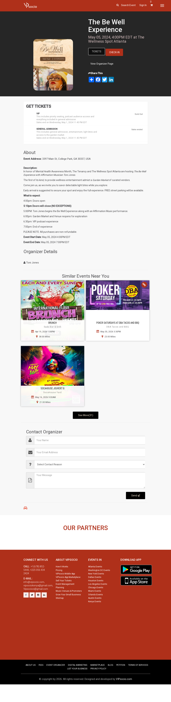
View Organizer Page (101, 63)
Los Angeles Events (97, 598)
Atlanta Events (95, 581)
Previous (16, 549)
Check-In (114, 52)
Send (135, 495)
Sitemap (59, 612)
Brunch (52, 322)
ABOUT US (31, 679)
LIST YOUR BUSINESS (77, 683)
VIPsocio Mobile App (65, 588)
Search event (128, 5)
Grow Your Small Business (68, 609)
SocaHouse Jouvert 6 (52, 388)
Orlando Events (95, 609)
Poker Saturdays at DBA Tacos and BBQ (117, 322)
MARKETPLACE (97, 679)
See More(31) (85, 415)
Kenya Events (94, 615)
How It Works (62, 581)
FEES (41, 679)
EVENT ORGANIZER (55, 679)
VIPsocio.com (124, 693)
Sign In (143, 5)
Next (155, 549)
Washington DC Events (99, 584)
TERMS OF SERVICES (138, 679)
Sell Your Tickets (64, 595)
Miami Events (94, 605)
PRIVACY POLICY (98, 683)
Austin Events (94, 612)
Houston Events (95, 595)
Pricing (59, 584)
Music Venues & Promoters (69, 605)
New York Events (96, 588)
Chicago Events (95, 601)
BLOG (110, 679)
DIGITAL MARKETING (77, 679)
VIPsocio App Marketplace (68, 591)
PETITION (120, 679)
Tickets (96, 51)
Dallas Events (94, 591)
